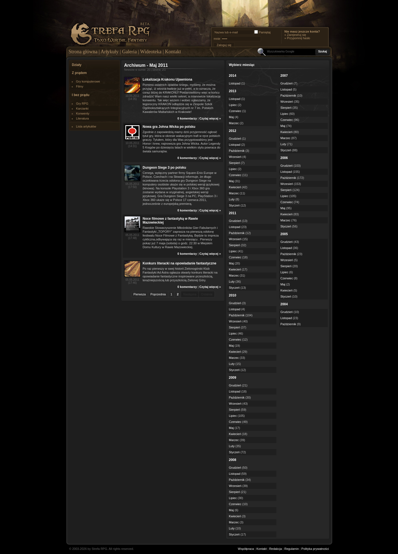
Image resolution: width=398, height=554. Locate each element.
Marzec (234, 123)
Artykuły (110, 51)
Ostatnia (206, 294)
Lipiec (233, 105)
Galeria (129, 51)
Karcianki (82, 108)
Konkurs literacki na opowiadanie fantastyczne (179, 263)
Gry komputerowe (88, 81)
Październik (237, 150)
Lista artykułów (86, 126)
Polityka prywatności (315, 548)
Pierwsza (139, 294)
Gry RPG (82, 103)
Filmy (79, 86)
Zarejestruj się (296, 34)
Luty (232, 199)
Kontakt (173, 51)
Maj (231, 117)
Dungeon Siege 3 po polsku (164, 167)
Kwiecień (235, 187)
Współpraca (246, 548)
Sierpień (234, 163)
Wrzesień (235, 156)
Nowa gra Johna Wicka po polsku (169, 127)
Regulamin (291, 548)
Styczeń (234, 205)
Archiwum (134, 65)
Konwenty (82, 113)
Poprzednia (158, 294)
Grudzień (235, 138)
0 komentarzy (187, 118)
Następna (189, 294)
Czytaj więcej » (210, 118)
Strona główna (83, 51)
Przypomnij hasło (298, 38)
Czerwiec (235, 111)
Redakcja (275, 548)
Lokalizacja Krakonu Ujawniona (167, 79)
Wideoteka (150, 51)
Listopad (234, 83)
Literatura (82, 118)
